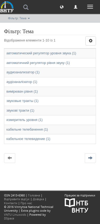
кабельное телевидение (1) (28, 139)
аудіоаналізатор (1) (21, 82)
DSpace (9, 218)
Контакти (10, 203)
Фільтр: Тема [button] (19, 18)
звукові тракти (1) (20, 110)
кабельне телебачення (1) (27, 129)
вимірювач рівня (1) (22, 91)
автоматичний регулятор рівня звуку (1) (38, 63)
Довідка (38, 199)
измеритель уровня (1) (24, 120)
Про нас (26, 203)
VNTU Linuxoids (15, 214)
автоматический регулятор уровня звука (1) (41, 53)
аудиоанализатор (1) (22, 72)
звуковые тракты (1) (22, 101)
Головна (34, 195)
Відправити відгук (17, 199)
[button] (61, 6)
